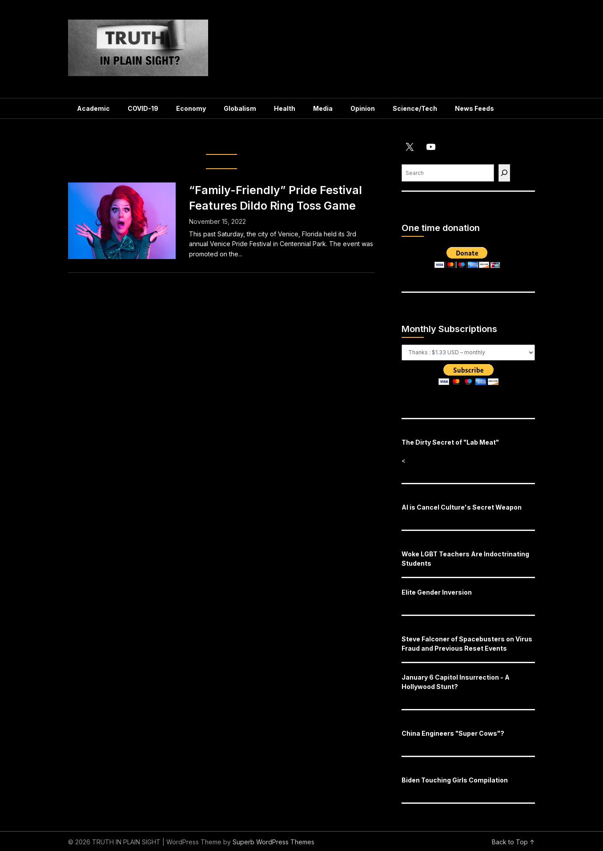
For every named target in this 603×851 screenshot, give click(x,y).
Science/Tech (415, 108)
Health (284, 108)
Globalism (240, 108)
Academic (93, 108)
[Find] (504, 173)
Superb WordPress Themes (273, 842)
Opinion (362, 108)
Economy (191, 108)
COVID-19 (143, 108)
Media (323, 108)
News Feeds (474, 108)
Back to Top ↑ (513, 842)
